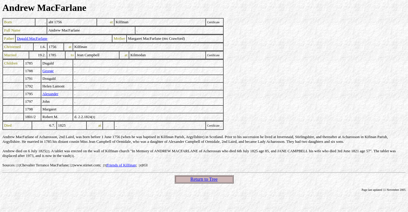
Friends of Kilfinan (121, 165)
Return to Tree (203, 179)
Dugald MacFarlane (32, 38)
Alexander (50, 94)
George (48, 71)
